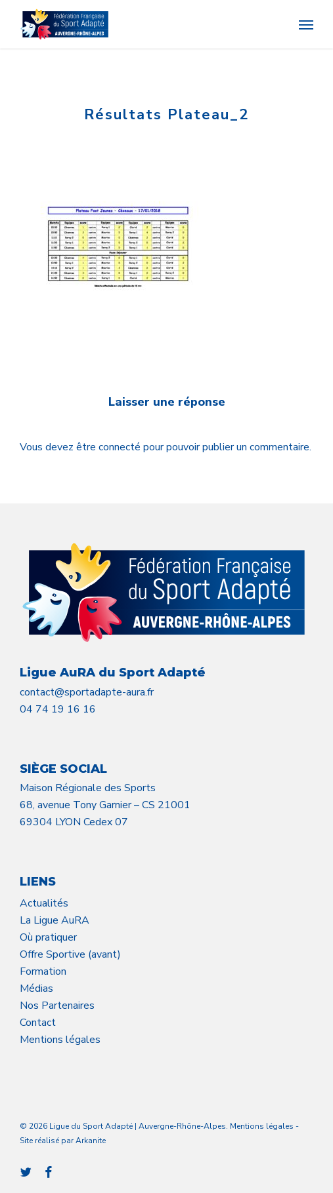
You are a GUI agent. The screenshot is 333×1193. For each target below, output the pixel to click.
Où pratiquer (48, 937)
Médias (36, 988)
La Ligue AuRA (54, 920)
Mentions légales (60, 1040)
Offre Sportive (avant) (70, 954)
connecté (121, 447)
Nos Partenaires (57, 1005)
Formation (43, 971)
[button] (306, 24)
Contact (38, 1022)
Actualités (44, 903)
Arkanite (91, 1140)
